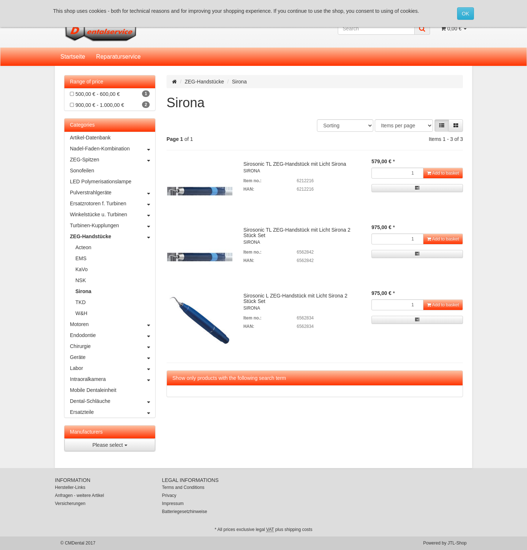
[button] (441, 125)
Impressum (173, 503)
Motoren (112, 324)
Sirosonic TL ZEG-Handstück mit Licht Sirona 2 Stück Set (297, 232)
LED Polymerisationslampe (100, 181)
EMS (80, 258)
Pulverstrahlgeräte (112, 192)
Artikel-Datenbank (90, 138)
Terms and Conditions (183, 487)
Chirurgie (112, 346)
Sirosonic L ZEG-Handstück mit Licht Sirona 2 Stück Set (295, 298)
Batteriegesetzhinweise (184, 511)
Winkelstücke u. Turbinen (112, 214)
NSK (80, 280)
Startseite (72, 56)
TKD (80, 302)
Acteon (83, 247)
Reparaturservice (118, 56)
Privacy (169, 495)
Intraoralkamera (112, 379)
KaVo (81, 269)
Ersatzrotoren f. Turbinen (112, 203)
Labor (112, 368)
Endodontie (112, 335)
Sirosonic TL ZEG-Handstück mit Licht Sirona (294, 164)
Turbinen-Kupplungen (112, 225)
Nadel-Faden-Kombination (112, 148)
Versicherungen (70, 503)
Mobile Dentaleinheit (93, 390)
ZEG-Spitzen (112, 159)
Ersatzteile (112, 412)
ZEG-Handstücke (204, 82)
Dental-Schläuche (112, 401)
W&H (81, 313)
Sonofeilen (82, 170)
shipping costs (298, 529)
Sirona (83, 291)
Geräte (112, 357)
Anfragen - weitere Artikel (79, 495)
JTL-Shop (457, 543)
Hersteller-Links (70, 487)
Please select (109, 445)
